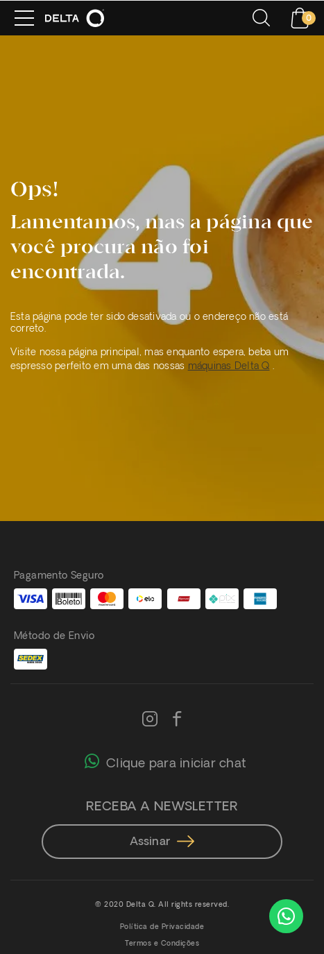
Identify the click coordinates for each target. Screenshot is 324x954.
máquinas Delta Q (229, 366)
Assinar (162, 842)
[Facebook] (177, 720)
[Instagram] (150, 720)
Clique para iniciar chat (165, 760)
